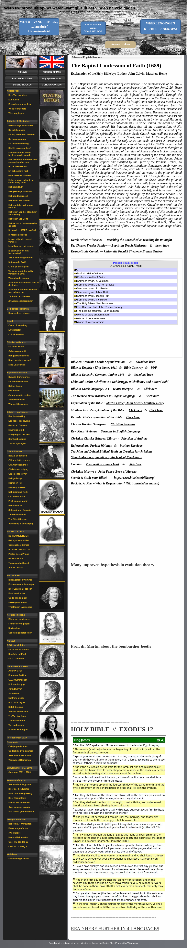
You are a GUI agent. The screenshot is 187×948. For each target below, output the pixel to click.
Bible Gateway (133, 367)
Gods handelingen (17, 598)
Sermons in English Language (120, 431)
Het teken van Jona (18, 219)
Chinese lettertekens (19, 460)
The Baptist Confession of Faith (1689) (116, 65)
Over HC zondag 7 (17, 846)
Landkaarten (14, 330)
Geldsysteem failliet (18, 540)
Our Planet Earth (17, 496)
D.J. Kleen (13, 99)
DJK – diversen (14, 451)
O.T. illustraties (16, 334)
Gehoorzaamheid (17, 351)
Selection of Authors (134, 438)
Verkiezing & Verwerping (21, 523)
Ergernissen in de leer (19, 104)
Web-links (12, 854)
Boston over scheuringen (21, 584)
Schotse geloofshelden (20, 633)
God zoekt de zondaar (19, 175)
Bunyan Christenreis (19, 377)
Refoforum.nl (15, 505)
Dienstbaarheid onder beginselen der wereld (19, 153)
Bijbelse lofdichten (16, 342)
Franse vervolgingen (19, 623)
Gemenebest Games (18, 545)
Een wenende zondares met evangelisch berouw (22, 160)
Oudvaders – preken (17, 666)
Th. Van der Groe (17, 716)
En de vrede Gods (17, 166)
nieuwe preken (120, 44)
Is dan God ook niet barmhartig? (18, 252)
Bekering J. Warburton (20, 824)
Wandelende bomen (18, 278)
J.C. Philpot (14, 833)
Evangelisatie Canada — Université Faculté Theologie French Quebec (117, 251)
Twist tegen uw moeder (20, 607)
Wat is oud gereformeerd (21, 811)
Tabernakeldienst (17, 514)
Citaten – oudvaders (17, 412)
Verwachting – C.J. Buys (19, 768)
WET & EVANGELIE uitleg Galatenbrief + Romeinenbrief (39, 26)
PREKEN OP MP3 (51, 72)
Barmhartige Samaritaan (20, 125)
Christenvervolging (18, 469)
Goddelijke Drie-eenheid (20, 751)
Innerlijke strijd (16, 430)
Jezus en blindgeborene (20, 257)
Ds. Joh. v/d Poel (17, 654)
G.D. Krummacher (17, 680)
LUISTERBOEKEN (22, 84)
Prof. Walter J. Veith (22, 78)
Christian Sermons (123, 424)
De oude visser (16, 346)
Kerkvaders (14, 628)
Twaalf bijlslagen (17, 443)
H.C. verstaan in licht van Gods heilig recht (21, 181)
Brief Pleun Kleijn (17, 798)
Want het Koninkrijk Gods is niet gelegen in (22, 290)
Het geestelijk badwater (20, 191)
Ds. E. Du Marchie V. (18, 649)
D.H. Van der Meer (17, 95)
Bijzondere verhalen (17, 372)
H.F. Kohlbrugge (16, 684)
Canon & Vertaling (17, 325)
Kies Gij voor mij (17, 365)
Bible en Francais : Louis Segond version (98, 362)
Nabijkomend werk (18, 492)
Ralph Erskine (15, 707)
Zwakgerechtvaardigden (20, 301)
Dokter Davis (15, 386)
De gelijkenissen (16, 130)
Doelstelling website (18, 858)
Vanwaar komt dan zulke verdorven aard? (20, 272)
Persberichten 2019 (17, 738)
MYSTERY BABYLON (19, 549)
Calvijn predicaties (18, 746)
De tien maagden (17, 139)
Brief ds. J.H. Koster (18, 789)
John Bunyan (15, 689)
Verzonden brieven (16, 780)
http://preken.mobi (51, 78)
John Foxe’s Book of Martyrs (117, 471)
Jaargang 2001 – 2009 (19, 772)
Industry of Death (17, 487)
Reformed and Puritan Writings (91, 445)
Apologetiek (13, 91)
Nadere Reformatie (18, 837)
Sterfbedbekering (17, 439)
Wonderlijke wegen (18, 404)
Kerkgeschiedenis (16, 615)
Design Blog (108, 943)
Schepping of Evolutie (19, 510)
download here (145, 362)
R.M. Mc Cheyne (16, 702)
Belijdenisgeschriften (18, 309)
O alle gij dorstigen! (18, 266)
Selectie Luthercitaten (19, 755)
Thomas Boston (16, 720)
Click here (135, 410)
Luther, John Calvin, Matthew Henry (142, 73)
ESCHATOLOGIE (15, 531)
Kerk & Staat (13, 575)
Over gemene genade (19, 807)
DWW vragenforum (18, 828)
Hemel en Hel (15, 483)
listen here (162, 245)
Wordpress (132, 943)
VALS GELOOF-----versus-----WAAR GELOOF (93, 28)
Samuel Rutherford (18, 711)
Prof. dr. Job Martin (18, 501)
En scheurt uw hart (18, 171)
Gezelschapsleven (17, 474)
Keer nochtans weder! (19, 360)
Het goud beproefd (18, 196)
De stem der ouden (18, 381)
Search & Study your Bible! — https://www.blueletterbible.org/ (113, 477)
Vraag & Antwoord (16, 819)
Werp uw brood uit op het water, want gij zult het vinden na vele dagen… (71, 8)
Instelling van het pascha (21, 246)
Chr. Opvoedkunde (18, 465)
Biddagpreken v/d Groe (20, 580)
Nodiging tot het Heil (19, 434)
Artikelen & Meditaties (18, 121)
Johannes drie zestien (19, 395)
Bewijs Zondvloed (17, 456)
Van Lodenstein (16, 725)
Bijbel (10, 321)
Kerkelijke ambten (17, 602)
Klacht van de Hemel (19, 802)
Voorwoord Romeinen (19, 760)
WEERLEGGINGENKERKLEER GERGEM (160, 26)
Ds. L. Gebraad (16, 658)
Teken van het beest (18, 563)
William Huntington (18, 729)
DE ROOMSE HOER (18, 536)
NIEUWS (22, 72)
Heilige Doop (15, 478)
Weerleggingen (16, 113)
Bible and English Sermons (87, 57)
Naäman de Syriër (17, 262)
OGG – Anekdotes (16, 645)
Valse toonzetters (17, 109)
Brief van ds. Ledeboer (20, 589)
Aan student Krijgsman (20, 784)
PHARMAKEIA (15, 558)
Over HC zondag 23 (18, 842)
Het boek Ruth (15, 187)
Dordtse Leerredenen (19, 313)
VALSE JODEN (16, 567)
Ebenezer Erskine (17, 675)
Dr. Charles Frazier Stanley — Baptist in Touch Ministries (109, 245)
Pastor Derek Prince (18, 554)
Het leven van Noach (19, 200)
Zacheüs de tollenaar (19, 296)
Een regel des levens (19, 421)
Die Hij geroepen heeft (19, 148)
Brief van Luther (16, 593)
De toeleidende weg (18, 143)
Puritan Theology (131, 445)
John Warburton (16, 399)
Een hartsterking (17, 416)
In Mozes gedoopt (17, 235)
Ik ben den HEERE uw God (22, 230)
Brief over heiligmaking (20, 793)
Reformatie (12, 742)
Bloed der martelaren (19, 619)
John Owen (14, 693)
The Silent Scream (17, 519)
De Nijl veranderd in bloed (21, 134)
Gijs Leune (13, 390)
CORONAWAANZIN (52, 84)
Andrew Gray (15, 671)
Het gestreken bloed (18, 355)
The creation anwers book (102, 464)
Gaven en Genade (17, 425)
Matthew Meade (16, 698)
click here (135, 464)
